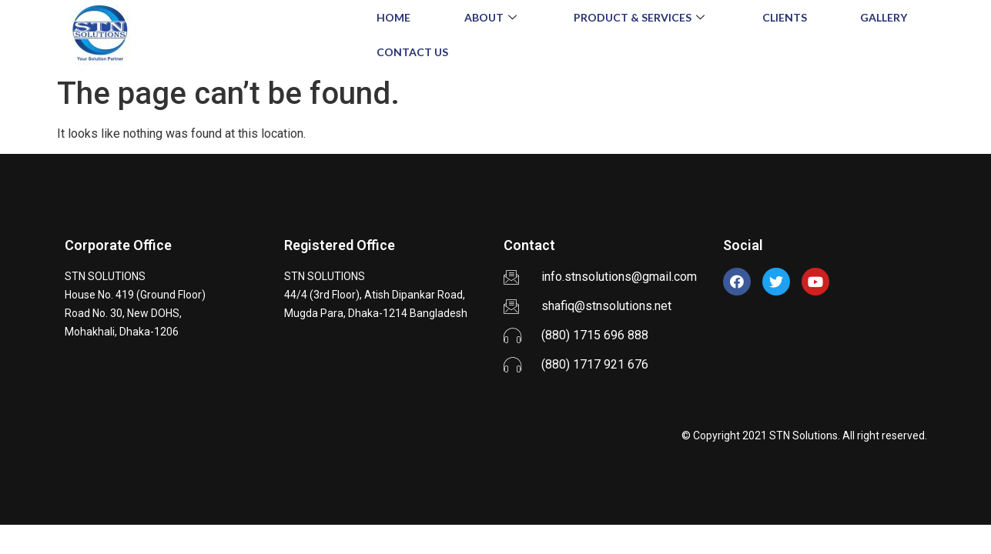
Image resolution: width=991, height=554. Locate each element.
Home (393, 17)
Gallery (883, 17)
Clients (784, 17)
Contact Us (412, 51)
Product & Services (641, 17)
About (492, 17)
